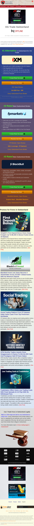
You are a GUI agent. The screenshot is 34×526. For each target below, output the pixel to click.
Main (8, 6)
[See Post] (25, 289)
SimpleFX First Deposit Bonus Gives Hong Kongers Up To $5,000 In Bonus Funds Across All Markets (17, 235)
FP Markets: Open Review (17, 148)
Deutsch (10, 501)
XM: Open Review (17, 92)
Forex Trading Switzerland (18, 44)
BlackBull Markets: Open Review (17, 202)
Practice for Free (22, 81)
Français (15, 501)
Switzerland (3, 6)
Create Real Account (22, 78)
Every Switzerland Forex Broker (17, 99)
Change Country (30, 506)
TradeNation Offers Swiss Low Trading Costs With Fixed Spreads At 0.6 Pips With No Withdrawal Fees (16, 392)
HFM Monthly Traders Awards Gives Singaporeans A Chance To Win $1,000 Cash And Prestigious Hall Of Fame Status (17, 354)
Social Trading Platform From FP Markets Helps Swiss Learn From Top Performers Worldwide (15, 314)
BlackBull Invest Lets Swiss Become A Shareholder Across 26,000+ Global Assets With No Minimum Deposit (16, 274)
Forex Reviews (18, 6)
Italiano (19, 501)
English (12, 6)
